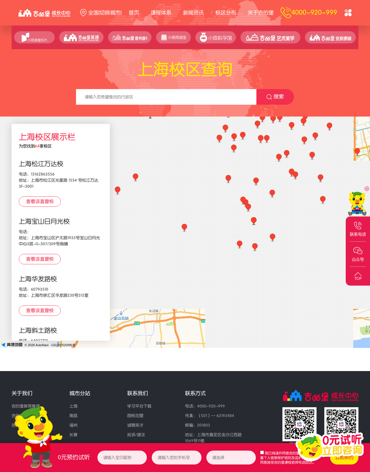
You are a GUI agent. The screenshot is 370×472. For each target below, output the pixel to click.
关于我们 (22, 393)
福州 (73, 425)
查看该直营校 (40, 201)
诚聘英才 (135, 425)
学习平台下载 (139, 406)
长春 (73, 435)
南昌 (73, 416)
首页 (134, 13)
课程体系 (161, 13)
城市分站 (79, 393)
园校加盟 (135, 416)
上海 (73, 406)
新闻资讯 (193, 13)
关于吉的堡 (261, 13)
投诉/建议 (136, 435)
